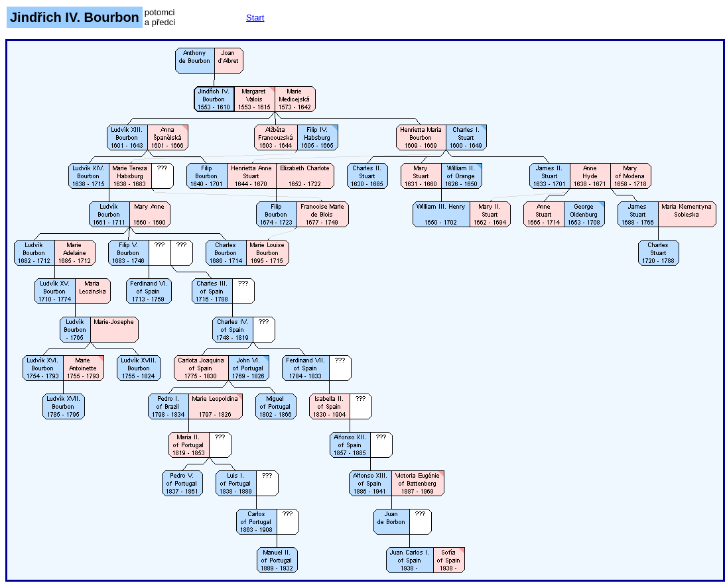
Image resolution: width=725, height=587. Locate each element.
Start (255, 18)
